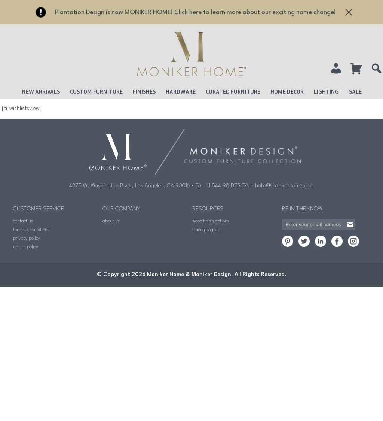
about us (111, 221)
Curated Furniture (233, 91)
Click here (188, 12)
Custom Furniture (96, 91)
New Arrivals (41, 91)
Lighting (326, 91)
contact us (23, 221)
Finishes (144, 91)
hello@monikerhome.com (284, 186)
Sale (355, 91)
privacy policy (26, 238)
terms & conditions (31, 229)
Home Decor (287, 91)
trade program (207, 229)
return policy (25, 247)
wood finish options (210, 221)
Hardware (181, 91)
